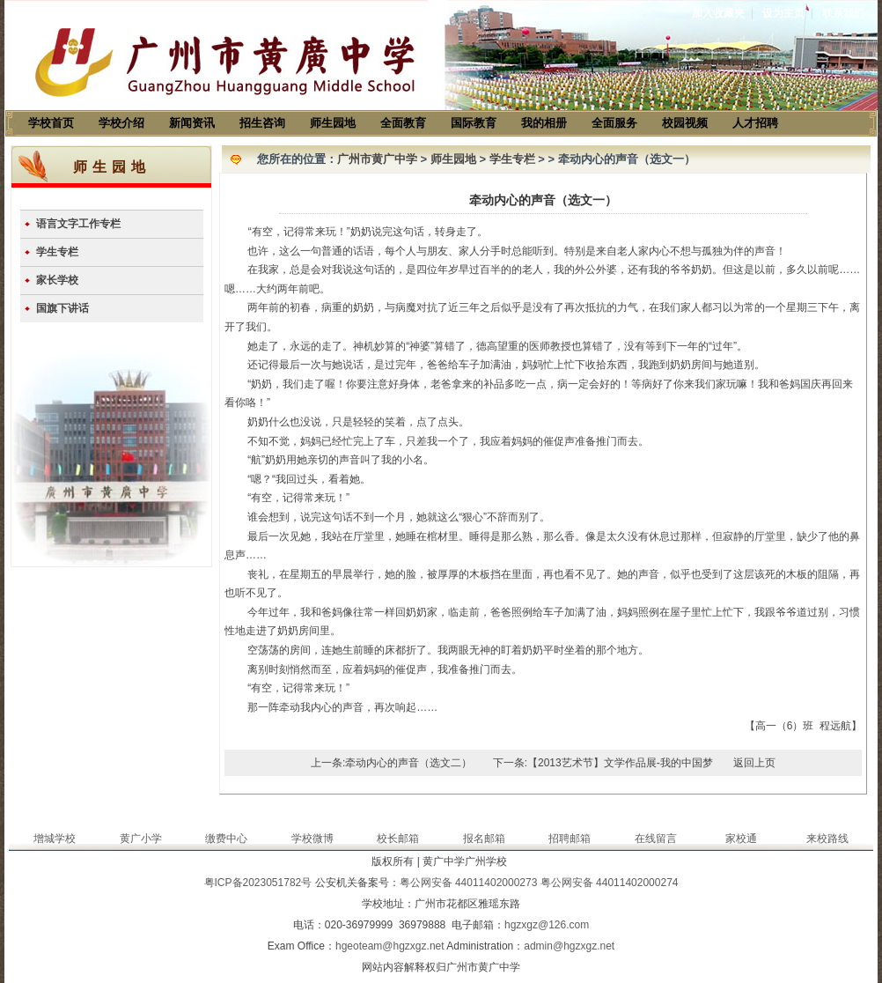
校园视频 (685, 122)
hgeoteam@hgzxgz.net (390, 946)
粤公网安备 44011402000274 (609, 882)
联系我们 (843, 13)
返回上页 (754, 763)
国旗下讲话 (62, 308)
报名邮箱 (484, 838)
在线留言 (656, 838)
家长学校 (57, 280)
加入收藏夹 (718, 13)
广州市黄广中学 (377, 159)
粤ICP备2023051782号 (258, 882)
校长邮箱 (398, 838)
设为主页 (783, 13)
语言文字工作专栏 (78, 224)
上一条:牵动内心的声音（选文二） (391, 763)
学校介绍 (121, 122)
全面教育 (403, 122)
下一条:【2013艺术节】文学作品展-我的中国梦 (603, 763)
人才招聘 (755, 122)
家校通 (741, 838)
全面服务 (614, 122)
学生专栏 (57, 252)
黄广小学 (141, 838)
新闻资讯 (192, 122)
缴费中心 (226, 838)
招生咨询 (262, 122)
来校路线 (827, 838)
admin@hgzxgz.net (569, 946)
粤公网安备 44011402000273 (469, 882)
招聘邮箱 (569, 838)
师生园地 (333, 122)
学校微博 (312, 838)
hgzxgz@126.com (546, 925)
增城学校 (54, 838)
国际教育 (473, 122)
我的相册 (544, 122)
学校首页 (51, 122)
